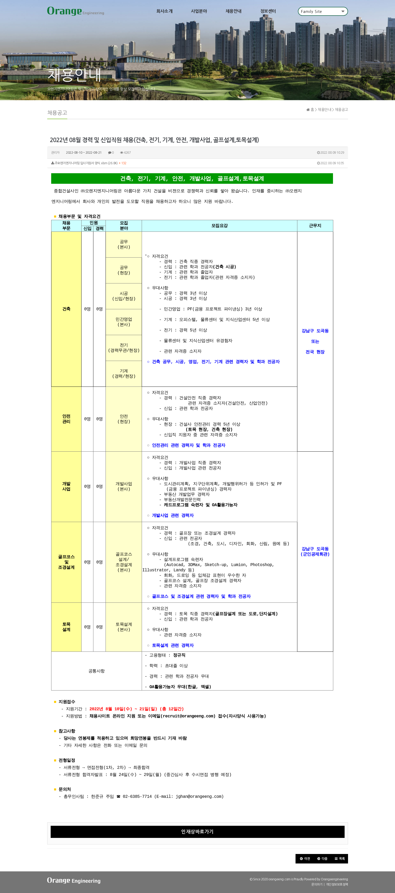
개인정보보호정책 (337, 885)
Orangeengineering (334, 879)
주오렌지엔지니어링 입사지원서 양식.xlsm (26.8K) (197, 164)
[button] (304, 859)
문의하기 (316, 885)
